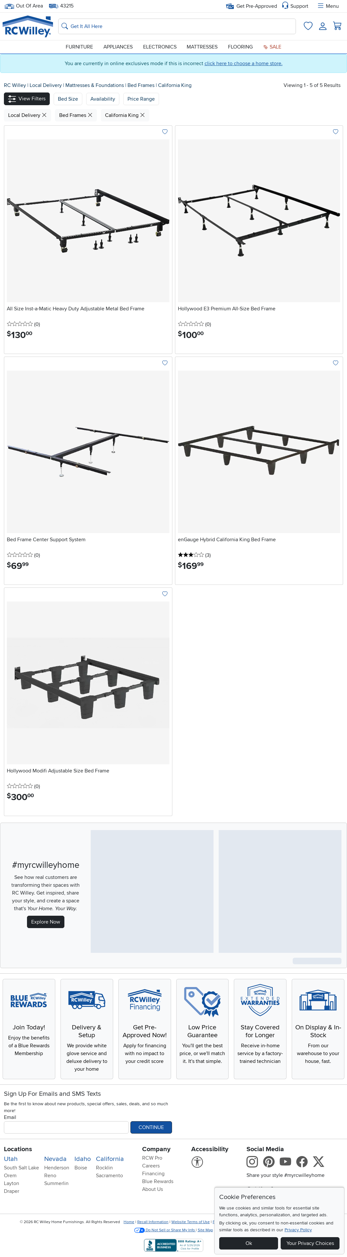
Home (129, 1222)
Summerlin (56, 1183)
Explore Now (45, 922)
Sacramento (109, 1175)
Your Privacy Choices (310, 1243)
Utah (11, 1159)
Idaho (82, 1159)
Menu (328, 6)
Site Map (205, 1230)
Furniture (79, 47)
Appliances (118, 47)
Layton (11, 1183)
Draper (11, 1191)
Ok (249, 1243)
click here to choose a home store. (244, 63)
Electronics (160, 47)
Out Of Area (23, 6)
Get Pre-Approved (251, 6)
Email (10, 1117)
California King (175, 85)
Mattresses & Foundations (95, 85)
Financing (153, 1173)
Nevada (55, 1159)
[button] (27, 98)
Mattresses (202, 47)
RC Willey (15, 85)
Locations (18, 1149)
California (110, 1159)
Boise (80, 1168)
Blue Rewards (157, 1181)
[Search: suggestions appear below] (177, 26)
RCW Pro (152, 1158)
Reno (50, 1175)
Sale (272, 47)
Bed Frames (141, 85)
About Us (152, 1189)
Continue (151, 1127)
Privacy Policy (298, 1230)
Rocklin (104, 1168)
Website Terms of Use (190, 1222)
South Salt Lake (21, 1168)
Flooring (240, 47)
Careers (151, 1166)
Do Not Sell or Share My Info (165, 1230)
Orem (10, 1175)
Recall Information (152, 1222)
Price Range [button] (141, 99)
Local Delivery (46, 85)
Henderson (56, 1168)
